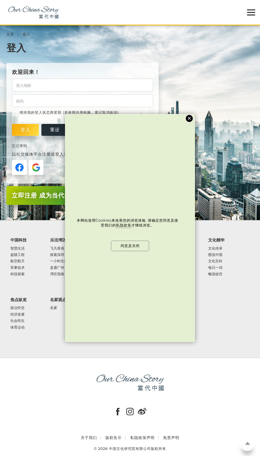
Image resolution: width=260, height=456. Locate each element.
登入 (26, 34)
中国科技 (18, 239)
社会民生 (17, 321)
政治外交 (17, 308)
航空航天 (17, 261)
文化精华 (216, 239)
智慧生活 (17, 248)
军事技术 (17, 268)
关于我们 (89, 437)
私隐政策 (123, 225)
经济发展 (17, 314)
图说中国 (215, 255)
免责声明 (171, 437)
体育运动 (17, 327)
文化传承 (215, 248)
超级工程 (17, 255)
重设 (55, 130)
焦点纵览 (18, 299)
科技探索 (17, 274)
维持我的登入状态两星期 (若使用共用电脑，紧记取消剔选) (65, 112)
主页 (10, 34)
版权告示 (113, 437)
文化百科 (215, 261)
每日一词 (215, 268)
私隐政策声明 (142, 437)
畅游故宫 (215, 274)
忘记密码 (19, 145)
